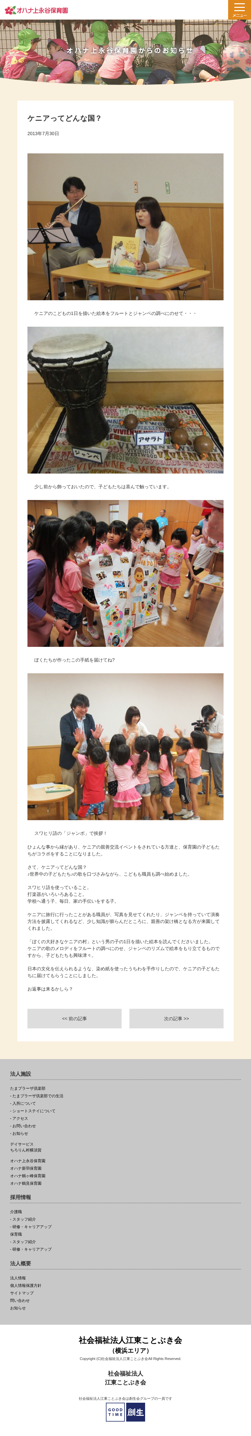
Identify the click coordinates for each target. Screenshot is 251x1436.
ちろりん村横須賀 (125, 1147)
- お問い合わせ (23, 1126)
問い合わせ (20, 1301)
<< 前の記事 (74, 1018)
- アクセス (19, 1118)
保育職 (16, 1234)
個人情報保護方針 (26, 1286)
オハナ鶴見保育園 (26, 1183)
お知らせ (18, 1308)
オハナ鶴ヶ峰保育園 (27, 1176)
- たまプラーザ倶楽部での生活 (36, 1096)
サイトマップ (22, 1293)
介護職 (16, 1212)
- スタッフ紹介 (23, 1219)
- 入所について (23, 1103)
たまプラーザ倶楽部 (27, 1088)
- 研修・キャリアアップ (31, 1227)
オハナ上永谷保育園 (27, 1161)
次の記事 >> (176, 1018)
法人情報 (18, 1278)
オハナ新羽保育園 (26, 1168)
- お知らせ (19, 1134)
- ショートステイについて (33, 1111)
